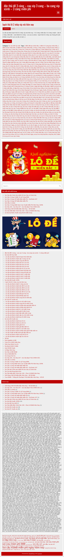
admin (13, 28)
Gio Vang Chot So (10, 356)
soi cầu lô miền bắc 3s (21, 125)
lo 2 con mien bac (42, 81)
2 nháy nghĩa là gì (46, 49)
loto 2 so (50, 101)
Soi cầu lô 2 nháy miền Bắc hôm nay (36, 117)
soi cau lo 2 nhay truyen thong (32, 119)
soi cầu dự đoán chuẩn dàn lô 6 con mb (17, 264)
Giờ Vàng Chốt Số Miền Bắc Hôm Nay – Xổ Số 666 (20, 209)
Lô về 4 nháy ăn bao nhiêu (10, 99)
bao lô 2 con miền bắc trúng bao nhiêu (20, 55)
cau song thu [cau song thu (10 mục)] (56, 535)
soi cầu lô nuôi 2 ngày (44, 125)
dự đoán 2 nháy (20, 75)
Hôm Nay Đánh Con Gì (11, 344)
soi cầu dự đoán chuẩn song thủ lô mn (16, 334)
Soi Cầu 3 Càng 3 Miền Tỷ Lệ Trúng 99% (17, 197)
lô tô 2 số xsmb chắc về (24, 95)
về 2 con (10, 136)
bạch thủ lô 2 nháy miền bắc (33, 53)
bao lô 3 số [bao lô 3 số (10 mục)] (34, 535)
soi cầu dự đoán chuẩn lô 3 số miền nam (17, 328)
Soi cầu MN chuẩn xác (11, 319)
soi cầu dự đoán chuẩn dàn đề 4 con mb (17, 286)
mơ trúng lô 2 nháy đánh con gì (36, 103)
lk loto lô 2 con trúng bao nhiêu (28, 81)
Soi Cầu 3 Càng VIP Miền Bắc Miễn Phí (16, 201)
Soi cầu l (34, 114)
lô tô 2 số (48, 94)
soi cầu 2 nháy (49, 105)
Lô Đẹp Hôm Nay (10, 350)
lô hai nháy (26, 88)
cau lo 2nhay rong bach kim (16, 68)
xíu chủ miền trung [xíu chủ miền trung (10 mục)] (27, 549)
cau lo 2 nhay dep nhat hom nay (40, 64)
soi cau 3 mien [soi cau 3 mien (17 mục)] (30, 540)
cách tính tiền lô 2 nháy (35, 60)
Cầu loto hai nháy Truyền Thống (31, 71)
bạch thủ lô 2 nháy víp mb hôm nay (18, 24)
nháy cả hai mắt (7, 105)
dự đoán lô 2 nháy (41, 75)
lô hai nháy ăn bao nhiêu (37, 88)
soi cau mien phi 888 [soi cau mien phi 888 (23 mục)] (13, 544)
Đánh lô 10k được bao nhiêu (19, 73)
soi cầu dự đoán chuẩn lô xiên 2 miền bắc (17, 274)
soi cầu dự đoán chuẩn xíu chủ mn (15, 323)
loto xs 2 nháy (11, 103)
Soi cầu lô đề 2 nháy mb (28, 121)
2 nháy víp (54, 49)
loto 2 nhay (23, 101)
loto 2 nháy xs (43, 101)
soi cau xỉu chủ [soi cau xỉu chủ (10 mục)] (29, 544)
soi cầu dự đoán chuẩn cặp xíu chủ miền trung (19, 315)
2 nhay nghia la (35, 49)
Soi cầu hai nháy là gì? (25, 114)
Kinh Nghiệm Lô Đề (10, 340)
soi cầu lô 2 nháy (42, 114)
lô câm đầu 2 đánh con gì (50, 86)
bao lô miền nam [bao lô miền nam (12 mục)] (41, 535)
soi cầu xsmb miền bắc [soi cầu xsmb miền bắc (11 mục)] (38, 545)
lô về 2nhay (56, 97)
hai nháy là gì (49, 77)
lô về (33, 95)
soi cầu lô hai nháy (32, 123)
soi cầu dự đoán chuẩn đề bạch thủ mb (17, 293)
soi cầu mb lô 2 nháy (16, 129)
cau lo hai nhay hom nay (52, 68)
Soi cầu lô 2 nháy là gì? (31, 116)
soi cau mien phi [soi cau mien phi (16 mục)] (52, 542)
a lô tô (32, 51)
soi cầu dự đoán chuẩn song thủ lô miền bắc (18, 297)
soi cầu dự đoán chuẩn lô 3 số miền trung (17, 309)
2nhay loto (20, 51)
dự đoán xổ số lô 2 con (32, 77)
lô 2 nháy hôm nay (26, 82)
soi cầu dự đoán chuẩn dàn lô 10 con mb (17, 268)
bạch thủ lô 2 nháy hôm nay (16, 53)
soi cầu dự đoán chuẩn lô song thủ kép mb (18, 272)
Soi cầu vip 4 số (18, 130)
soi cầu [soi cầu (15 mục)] (45, 544)
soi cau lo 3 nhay (47, 119)
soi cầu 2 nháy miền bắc (46, 106)
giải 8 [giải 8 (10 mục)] (58, 538)
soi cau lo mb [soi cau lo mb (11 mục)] (31, 542)
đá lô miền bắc (55, 71)
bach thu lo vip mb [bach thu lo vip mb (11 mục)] (6, 535)
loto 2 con (16, 101)
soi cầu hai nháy (13, 114)
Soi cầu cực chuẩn (34, 112)
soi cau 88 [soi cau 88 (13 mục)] (40, 540)
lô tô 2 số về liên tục (11, 95)
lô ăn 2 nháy (49, 84)
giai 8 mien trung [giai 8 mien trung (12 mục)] (52, 538)
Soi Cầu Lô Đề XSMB (11, 352)
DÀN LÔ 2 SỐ (6, 73)
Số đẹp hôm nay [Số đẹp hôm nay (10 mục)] (16, 549)
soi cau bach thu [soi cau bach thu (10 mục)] (47, 540)
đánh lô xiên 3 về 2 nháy (53, 73)
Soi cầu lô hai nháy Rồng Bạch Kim (49, 123)
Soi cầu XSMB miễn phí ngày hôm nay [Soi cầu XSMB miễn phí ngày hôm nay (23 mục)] (23, 547)
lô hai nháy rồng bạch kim (25, 90)
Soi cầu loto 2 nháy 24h (47, 127)
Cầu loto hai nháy (16, 71)
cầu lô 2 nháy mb (10, 66)
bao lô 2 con (45, 53)
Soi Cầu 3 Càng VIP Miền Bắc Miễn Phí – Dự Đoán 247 (21, 199)
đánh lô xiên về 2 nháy (9, 75)
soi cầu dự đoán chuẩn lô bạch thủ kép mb (18, 270)
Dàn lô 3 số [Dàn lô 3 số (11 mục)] (32, 536)
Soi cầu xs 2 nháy (28, 130)
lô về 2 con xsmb (47, 95)
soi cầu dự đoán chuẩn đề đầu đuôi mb (17, 295)
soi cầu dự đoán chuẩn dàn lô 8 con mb (17, 266)
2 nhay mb (14, 49)
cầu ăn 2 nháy (39, 62)
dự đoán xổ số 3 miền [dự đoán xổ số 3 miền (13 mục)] (21, 538)
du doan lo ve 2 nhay (19, 77)
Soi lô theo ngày (28, 134)
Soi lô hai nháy (9, 134)
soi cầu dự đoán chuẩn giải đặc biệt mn (17, 326)
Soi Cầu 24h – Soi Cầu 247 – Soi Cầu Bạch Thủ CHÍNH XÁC (22, 207)
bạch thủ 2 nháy (39, 51)
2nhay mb (27, 51)
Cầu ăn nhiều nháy (49, 62)
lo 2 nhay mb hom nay (38, 82)
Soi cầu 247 (27, 108)
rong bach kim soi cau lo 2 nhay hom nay (32, 105)
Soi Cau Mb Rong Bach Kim (13, 371)
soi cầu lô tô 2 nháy (18, 127)
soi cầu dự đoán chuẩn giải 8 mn (15, 325)
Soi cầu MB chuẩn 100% (12, 280)
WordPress (32, 553)
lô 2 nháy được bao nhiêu (13, 82)
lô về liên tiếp (30, 99)
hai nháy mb (56, 77)
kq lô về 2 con (41, 79)
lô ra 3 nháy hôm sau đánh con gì (44, 92)
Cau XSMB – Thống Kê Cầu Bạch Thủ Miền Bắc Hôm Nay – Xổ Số (24, 377)
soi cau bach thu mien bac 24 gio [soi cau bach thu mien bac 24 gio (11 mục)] (10, 542)
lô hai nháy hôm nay (11, 90)
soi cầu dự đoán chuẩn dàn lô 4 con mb (17, 262)
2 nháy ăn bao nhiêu (52, 47)
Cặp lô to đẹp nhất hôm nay (10, 62)
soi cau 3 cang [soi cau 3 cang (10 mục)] (20, 540)
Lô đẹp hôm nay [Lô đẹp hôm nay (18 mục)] (9, 540)
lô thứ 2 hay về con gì (39, 94)
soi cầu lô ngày (32, 125)
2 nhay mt (27, 49)
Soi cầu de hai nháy (45, 112)
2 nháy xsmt (13, 51)
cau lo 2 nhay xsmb (52, 66)
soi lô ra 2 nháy (18, 134)
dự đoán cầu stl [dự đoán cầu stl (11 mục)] (55, 536)
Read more (7, 41)
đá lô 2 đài (47, 71)
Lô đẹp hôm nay (17, 88)
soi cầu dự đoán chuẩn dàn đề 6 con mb (17, 288)
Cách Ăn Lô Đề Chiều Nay (12, 342)
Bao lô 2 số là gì (30, 57)
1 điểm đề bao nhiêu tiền (31, 46)
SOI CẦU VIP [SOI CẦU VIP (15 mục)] (37, 544)
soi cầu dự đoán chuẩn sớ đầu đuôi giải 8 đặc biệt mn (21, 330)
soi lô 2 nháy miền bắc (37, 132)
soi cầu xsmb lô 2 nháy (51, 130)
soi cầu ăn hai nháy (39, 110)
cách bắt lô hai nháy (24, 58)
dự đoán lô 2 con (31, 75)
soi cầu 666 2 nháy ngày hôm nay (41, 108)
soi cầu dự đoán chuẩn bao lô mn (15, 321)
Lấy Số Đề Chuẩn (10, 348)
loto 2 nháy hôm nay (32, 101)
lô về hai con (22, 99)
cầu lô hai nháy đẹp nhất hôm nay (34, 68)
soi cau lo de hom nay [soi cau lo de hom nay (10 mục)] (23, 542)
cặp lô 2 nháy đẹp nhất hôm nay (51, 60)
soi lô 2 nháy (26, 132)
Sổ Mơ (7, 338)
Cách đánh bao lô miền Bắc (38, 58)
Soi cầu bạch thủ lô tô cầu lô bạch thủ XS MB (15, 112)
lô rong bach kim (27, 94)
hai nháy (41, 77)
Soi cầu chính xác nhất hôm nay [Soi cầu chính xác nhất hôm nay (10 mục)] (8, 545)
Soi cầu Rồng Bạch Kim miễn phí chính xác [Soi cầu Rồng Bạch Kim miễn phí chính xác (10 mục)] (24, 545)
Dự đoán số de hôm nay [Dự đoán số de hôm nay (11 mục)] (8, 538)
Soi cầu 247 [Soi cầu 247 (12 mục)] (52, 544)
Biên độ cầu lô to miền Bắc (43, 57)
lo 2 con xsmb (52, 81)
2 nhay (35, 47)
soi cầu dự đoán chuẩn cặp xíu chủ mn (16, 336)
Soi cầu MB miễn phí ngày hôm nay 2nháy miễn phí (37, 129)
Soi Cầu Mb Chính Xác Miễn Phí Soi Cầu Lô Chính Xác (20, 195)
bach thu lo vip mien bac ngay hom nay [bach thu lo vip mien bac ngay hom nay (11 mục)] (21, 535)
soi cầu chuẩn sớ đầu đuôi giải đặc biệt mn (18, 332)
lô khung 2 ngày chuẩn (39, 90)
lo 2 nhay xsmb (35, 84)
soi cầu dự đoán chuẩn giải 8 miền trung (17, 311)
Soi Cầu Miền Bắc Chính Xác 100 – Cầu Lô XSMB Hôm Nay (22, 211)
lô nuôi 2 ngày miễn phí (27, 92)
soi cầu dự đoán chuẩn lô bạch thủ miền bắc (18, 257)
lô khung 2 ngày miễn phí (12, 92)
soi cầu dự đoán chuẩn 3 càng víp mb (16, 284)
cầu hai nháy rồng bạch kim (14, 64)
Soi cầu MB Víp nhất (14, 46)
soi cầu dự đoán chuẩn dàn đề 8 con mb (17, 290)
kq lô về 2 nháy (50, 79)
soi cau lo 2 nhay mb (45, 116)
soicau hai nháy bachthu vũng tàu (43, 134)
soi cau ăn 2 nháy (28, 110)
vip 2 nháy (17, 136)
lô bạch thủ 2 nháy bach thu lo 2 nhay (18, 86)
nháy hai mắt (16, 105)
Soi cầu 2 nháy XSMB (17, 108)
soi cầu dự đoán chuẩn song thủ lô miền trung (18, 212)
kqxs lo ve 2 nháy (13, 81)
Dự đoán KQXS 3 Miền (11, 346)
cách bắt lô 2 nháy (12, 58)
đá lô (42, 71)
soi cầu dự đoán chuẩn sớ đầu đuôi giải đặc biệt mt (20, 305)
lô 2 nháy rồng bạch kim (12, 84)
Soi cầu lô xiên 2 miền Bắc (32, 127)
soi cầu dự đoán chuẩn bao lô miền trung (17, 317)
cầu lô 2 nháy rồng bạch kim (38, 66)
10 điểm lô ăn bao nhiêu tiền (24, 47)
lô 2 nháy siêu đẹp (25, 84)
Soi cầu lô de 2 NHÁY (14, 121)
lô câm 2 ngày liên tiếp (35, 86)
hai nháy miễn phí (8, 79)
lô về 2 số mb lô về (46, 97)
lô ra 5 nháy (18, 94)
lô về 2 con (38, 95)
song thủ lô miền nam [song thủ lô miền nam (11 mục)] (7, 549)
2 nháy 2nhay (41, 47)
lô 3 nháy (43, 84)
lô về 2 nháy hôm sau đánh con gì (18, 97)
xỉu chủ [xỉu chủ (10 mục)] (33, 549)
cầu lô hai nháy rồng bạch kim (48, 69)
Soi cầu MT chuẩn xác (11, 299)
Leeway (40, 553)
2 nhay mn (21, 49)
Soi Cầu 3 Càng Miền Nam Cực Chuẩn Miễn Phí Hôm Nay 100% (24, 205)
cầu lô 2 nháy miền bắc (22, 66)
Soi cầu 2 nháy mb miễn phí (31, 106)
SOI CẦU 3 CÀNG (10, 203)
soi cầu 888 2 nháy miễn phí (14, 110)
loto (7, 101)
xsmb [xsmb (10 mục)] (22, 549)
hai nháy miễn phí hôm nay (21, 79)
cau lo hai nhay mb (8, 69)
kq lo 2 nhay (33, 79)
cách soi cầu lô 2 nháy (21, 60)
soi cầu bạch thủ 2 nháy (52, 110)
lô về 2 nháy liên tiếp (35, 97)
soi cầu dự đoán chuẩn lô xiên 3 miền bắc (17, 276)
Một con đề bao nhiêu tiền (53, 103)
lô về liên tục (38, 99)
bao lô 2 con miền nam (38, 55)
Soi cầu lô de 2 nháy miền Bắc (44, 121)
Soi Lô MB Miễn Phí (10, 354)
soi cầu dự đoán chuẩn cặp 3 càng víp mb (17, 259)
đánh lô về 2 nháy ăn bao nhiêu (37, 73)
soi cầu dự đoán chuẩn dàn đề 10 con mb (17, 292)
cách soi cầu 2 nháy (8, 60)
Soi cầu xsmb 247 (39, 130)
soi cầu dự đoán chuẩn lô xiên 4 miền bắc (17, 278)
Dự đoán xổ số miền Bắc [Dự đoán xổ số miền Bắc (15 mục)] (38, 538)
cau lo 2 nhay (26, 64)
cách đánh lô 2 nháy (53, 58)
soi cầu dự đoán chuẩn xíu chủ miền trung (17, 301)
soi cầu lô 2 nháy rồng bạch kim (14, 119)
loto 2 (11, 101)
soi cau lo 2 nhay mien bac (18, 117)
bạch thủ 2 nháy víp (50, 51)
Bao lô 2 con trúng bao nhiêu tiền (16, 57)
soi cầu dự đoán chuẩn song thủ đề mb (17, 260)
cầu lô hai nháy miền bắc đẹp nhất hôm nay (26, 69)
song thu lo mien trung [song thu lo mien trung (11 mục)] (50, 548)
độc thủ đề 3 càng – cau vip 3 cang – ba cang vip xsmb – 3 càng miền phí (32, 7)
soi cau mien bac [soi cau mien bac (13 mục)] (40, 542)
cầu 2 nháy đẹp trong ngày (27, 62)
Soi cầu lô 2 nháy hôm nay (16, 116)
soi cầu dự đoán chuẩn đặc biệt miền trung (18, 313)
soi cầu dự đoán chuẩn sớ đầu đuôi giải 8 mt (18, 307)
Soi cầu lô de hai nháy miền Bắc (17, 123)
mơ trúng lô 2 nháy (21, 103)
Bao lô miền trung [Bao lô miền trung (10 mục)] (50, 535)
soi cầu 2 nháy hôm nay (15, 106)
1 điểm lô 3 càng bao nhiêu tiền (48, 46)
